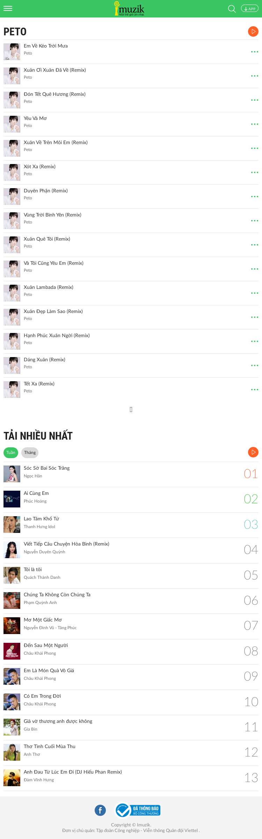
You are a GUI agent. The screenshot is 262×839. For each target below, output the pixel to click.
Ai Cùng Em (36, 493)
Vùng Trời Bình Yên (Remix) (52, 215)
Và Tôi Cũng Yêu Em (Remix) (53, 263)
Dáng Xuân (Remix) (44, 359)
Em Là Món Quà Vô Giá (49, 670)
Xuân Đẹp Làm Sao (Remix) (53, 311)
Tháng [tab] (30, 452)
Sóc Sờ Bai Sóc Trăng (47, 468)
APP (249, 9)
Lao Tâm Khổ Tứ (41, 519)
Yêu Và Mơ (35, 118)
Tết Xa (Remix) (39, 384)
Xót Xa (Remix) (40, 166)
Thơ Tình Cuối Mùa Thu (49, 746)
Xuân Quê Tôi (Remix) (47, 239)
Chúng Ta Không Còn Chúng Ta (57, 594)
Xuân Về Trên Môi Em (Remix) (56, 142)
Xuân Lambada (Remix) (48, 287)
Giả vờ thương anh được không (58, 721)
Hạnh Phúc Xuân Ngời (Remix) (57, 335)
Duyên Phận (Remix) (46, 191)
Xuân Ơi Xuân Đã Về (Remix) (55, 70)
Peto (15, 32)
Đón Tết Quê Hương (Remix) (55, 94)
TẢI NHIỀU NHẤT (38, 436)
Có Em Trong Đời (42, 696)
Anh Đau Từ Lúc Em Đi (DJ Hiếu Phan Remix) (73, 772)
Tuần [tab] (10, 452)
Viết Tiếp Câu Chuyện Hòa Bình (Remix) (66, 544)
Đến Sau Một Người (46, 645)
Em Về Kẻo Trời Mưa (46, 46)
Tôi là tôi (33, 569)
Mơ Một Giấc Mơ (43, 620)
